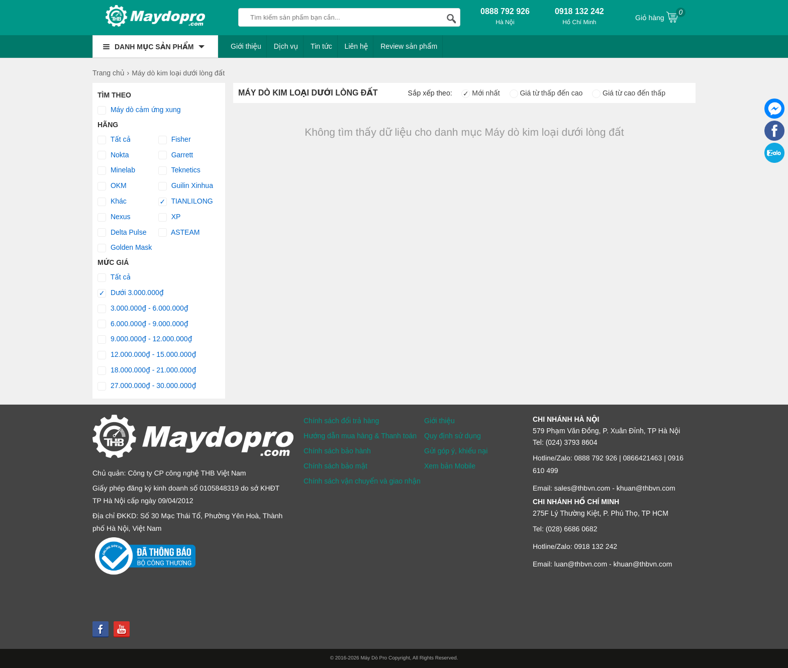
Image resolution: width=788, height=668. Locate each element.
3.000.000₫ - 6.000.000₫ (142, 308)
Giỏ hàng (660, 17)
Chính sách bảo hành (337, 451)
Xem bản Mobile (449, 466)
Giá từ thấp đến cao (546, 93)
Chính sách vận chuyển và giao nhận (362, 481)
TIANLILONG (185, 201)
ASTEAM (179, 232)
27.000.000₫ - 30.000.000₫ (146, 386)
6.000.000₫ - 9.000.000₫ (142, 324)
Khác (112, 201)
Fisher (174, 139)
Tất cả (114, 139)
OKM (112, 185)
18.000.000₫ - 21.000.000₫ (146, 370)
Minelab (116, 170)
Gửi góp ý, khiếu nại (455, 451)
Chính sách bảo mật (335, 466)
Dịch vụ (286, 46)
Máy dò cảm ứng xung (139, 110)
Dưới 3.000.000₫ (130, 293)
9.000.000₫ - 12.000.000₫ (144, 339)
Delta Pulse (121, 232)
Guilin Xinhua (185, 185)
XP (169, 217)
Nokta (113, 155)
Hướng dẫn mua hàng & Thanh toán (360, 436)
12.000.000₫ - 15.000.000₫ (146, 354)
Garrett (175, 155)
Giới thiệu (246, 46)
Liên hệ (356, 46)
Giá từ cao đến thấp (628, 93)
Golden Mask (124, 247)
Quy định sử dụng (452, 436)
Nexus (114, 217)
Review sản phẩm (408, 46)
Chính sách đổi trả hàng (341, 421)
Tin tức (321, 46)
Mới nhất (480, 93)
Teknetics (179, 170)
